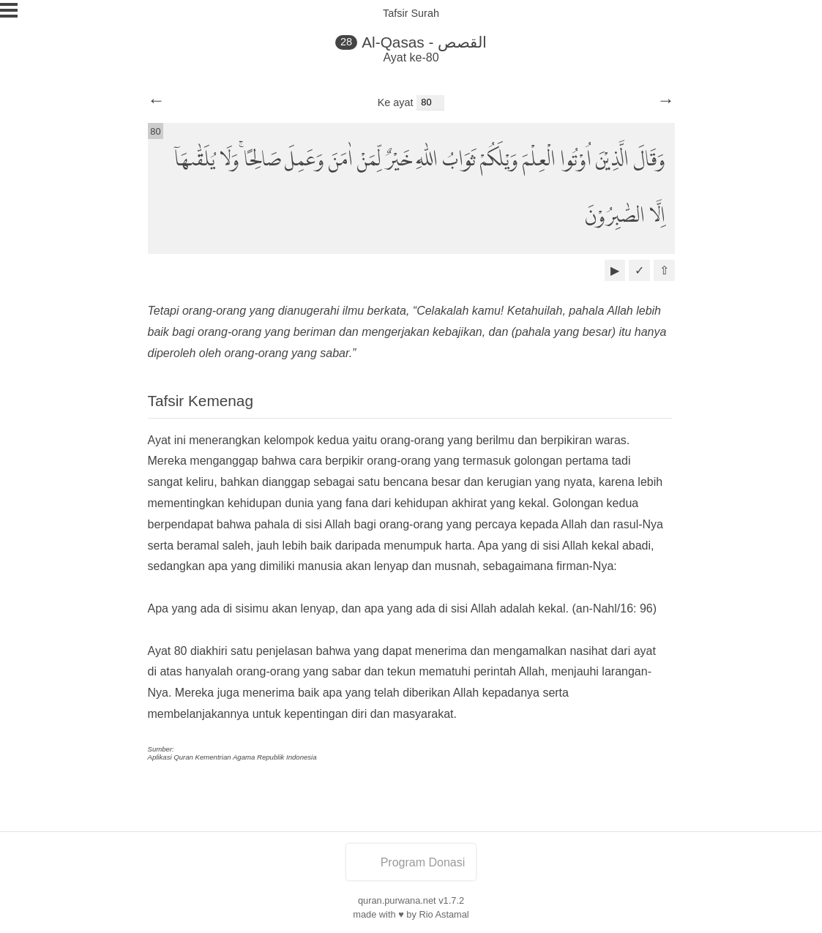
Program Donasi (411, 862)
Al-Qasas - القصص (424, 42)
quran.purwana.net (397, 900)
